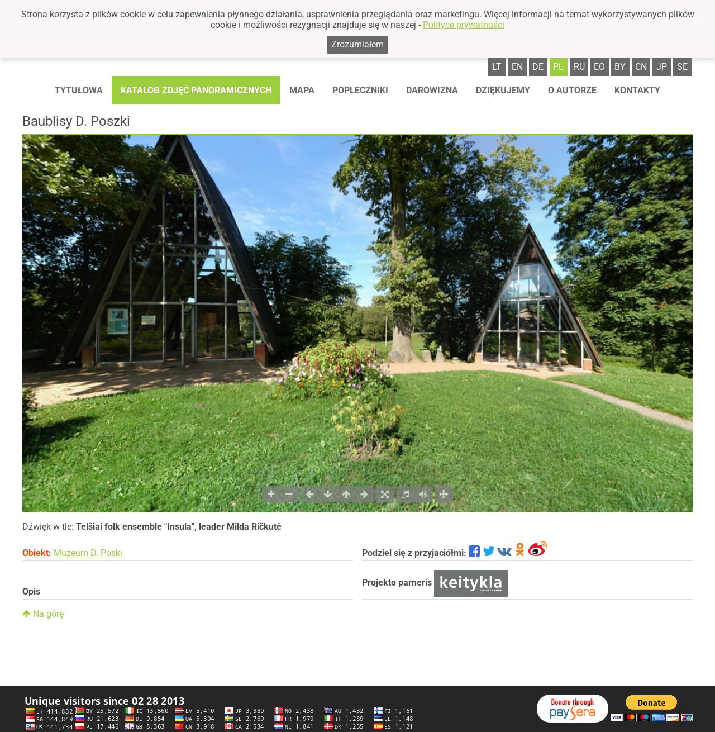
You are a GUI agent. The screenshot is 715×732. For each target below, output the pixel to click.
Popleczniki (360, 90)
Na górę (43, 614)
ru (579, 66)
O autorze (572, 90)
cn (641, 66)
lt (497, 66)
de (538, 66)
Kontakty (637, 90)
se (682, 66)
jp (661, 66)
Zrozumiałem (357, 44)
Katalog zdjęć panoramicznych (196, 90)
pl (558, 66)
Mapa (301, 90)
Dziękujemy (503, 90)
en (517, 66)
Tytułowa (79, 90)
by (620, 66)
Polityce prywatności (463, 25)
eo (599, 66)
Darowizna (432, 90)
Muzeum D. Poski (88, 553)
